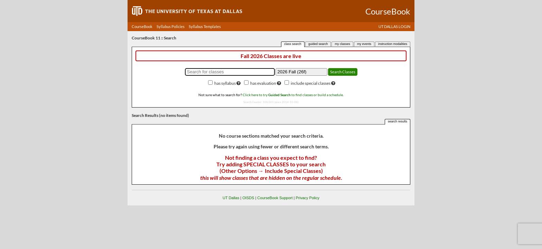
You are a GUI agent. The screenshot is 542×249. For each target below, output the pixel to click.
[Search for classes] (230, 72)
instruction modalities (392, 44)
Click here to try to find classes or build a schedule (293, 95)
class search (292, 44)
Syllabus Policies (171, 26)
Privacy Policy (307, 198)
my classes (342, 44)
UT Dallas (231, 198)
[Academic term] (301, 72)
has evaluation (263, 83)
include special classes (310, 83)
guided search (318, 44)
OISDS (248, 198)
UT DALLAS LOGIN (394, 26)
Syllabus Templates (205, 26)
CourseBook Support (274, 198)
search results (397, 121)
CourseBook (142, 26)
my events (364, 44)
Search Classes (342, 72)
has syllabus (225, 83)
